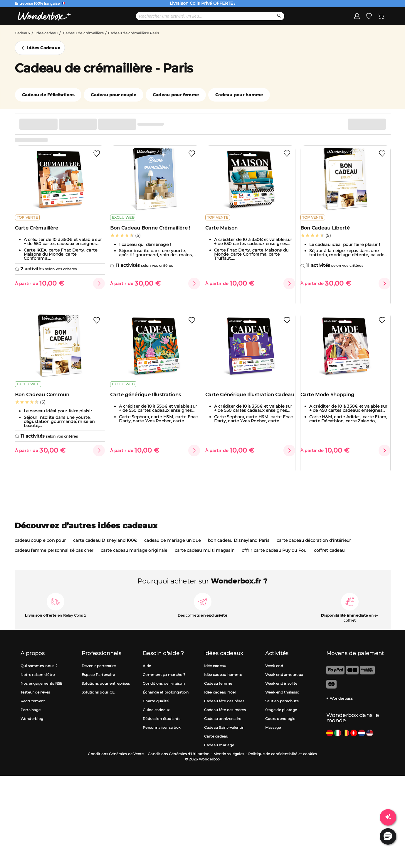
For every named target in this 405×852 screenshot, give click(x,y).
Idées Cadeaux (43, 66)
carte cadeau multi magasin (205, 558)
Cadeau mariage (219, 752)
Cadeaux (23, 52)
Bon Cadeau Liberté (329, 251)
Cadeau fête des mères (225, 717)
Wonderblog (32, 726)
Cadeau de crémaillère (83, 52)
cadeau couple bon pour (40, 548)
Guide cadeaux (156, 717)
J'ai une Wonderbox (362, 34)
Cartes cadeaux (247, 34)
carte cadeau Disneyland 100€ (105, 548)
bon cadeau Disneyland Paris (238, 548)
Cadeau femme (218, 691)
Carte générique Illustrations (149, 415)
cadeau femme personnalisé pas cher (54, 558)
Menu (37, 34)
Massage (273, 735)
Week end (274, 673)
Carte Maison (225, 251)
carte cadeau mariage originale (134, 558)
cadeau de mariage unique (172, 548)
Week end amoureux (284, 682)
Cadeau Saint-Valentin (224, 735)
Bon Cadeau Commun (46, 415)
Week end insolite (281, 691)
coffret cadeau (329, 558)
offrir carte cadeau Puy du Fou (274, 558)
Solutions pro (291, 34)
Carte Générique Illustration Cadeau (243, 417)
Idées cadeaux (201, 34)
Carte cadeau (216, 744)
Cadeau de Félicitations (48, 113)
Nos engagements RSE (42, 691)
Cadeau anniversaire (222, 726)
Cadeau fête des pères (224, 708)
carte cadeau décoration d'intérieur (314, 548)
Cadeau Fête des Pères (98, 34)
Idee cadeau (47, 52)
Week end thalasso (282, 700)
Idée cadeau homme (223, 682)
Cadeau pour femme (176, 113)
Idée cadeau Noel (220, 700)
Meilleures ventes (154, 34)
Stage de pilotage (281, 717)
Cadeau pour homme (239, 113)
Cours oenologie (280, 726)
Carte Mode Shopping (331, 415)
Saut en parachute (282, 708)
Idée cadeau (215, 673)
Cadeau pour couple (113, 113)
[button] (388, 836)
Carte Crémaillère (40, 251)
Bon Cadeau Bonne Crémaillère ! (154, 251)
